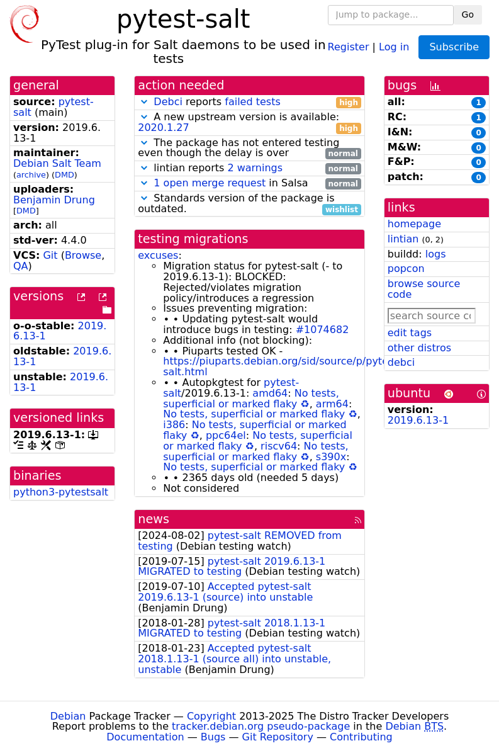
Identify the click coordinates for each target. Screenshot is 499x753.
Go (468, 14)
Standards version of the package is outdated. (249, 204)
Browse (83, 255)
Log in (394, 46)
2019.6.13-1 (418, 420)
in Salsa (249, 183)
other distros (419, 348)
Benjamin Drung (54, 200)
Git (50, 255)
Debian (68, 716)
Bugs (213, 737)
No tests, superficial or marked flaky (251, 398)
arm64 (332, 404)
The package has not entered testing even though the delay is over (249, 148)
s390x (331, 457)
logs (435, 254)
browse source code (424, 289)
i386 (174, 425)
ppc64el (226, 435)
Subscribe (454, 47)
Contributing (361, 737)
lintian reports (249, 168)
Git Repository (277, 737)
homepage (414, 224)
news (153, 519)
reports (249, 102)
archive (31, 174)
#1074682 (322, 330)
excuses (158, 255)
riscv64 (279, 446)
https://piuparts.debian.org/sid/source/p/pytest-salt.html (282, 366)
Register (348, 46)
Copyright (211, 716)
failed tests (252, 102)
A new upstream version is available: (249, 122)
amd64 (270, 393)
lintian (403, 239)
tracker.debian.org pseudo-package (261, 726)
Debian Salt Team (57, 163)
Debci (168, 102)
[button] (144, 102)
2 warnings (255, 168)
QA (20, 266)
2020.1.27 (163, 127)
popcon (406, 269)
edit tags (410, 333)
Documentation (145, 737)
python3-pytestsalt (60, 492)
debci (401, 362)
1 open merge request (210, 183)
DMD (64, 174)
